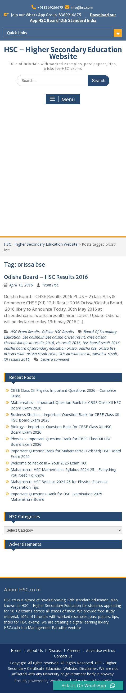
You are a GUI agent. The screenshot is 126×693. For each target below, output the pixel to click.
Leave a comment (54, 359)
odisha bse (88, 348)
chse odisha (96, 337)
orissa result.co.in (41, 353)
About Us (35, 650)
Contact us (63, 656)
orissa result (14, 353)
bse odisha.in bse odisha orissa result (53, 337)
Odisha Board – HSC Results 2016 (46, 277)
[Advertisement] (63, 171)
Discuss (55, 650)
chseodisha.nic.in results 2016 (29, 342)
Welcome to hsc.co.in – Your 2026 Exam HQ (48, 463)
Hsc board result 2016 (101, 342)
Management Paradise (47, 627)
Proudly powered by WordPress (41, 680)
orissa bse (107, 348)
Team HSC (50, 285)
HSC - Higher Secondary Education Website (41, 244)
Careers (73, 650)
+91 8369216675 (50, 7)
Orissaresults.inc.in (74, 353)
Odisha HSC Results (58, 331)
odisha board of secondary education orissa (40, 348)
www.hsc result (104, 353)
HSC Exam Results (25, 331)
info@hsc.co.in (82, 7)
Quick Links (17, 33)
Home (16, 650)
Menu (62, 99)
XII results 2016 (17, 359)
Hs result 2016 (68, 342)
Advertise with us (100, 650)
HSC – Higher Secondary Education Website (63, 53)
